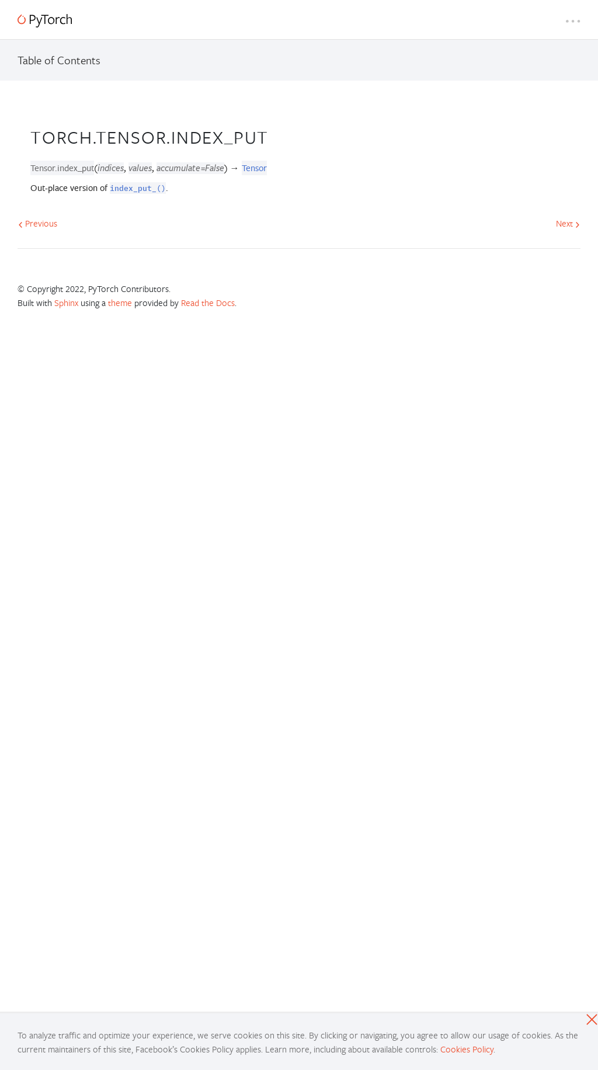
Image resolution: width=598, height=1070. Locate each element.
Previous (37, 223)
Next (568, 223)
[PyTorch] (45, 20)
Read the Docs (208, 302)
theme (120, 302)
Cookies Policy (466, 1049)
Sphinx (66, 302)
